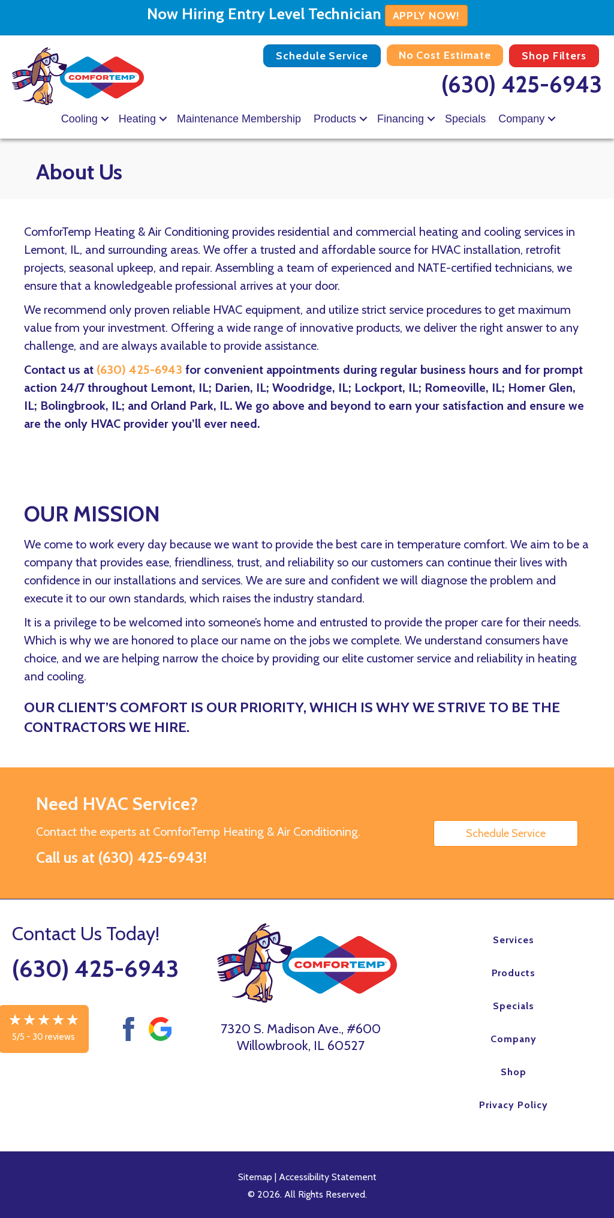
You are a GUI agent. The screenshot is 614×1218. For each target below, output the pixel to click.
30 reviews (53, 1036)
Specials (465, 119)
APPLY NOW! (426, 15)
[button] (105, 119)
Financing (400, 119)
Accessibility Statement (328, 1177)
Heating (137, 119)
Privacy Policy (513, 1105)
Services (513, 940)
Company (521, 119)
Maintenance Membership (239, 119)
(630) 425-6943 (521, 84)
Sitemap (255, 1177)
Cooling (79, 119)
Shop (513, 1072)
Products (335, 119)
